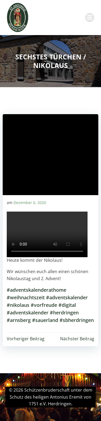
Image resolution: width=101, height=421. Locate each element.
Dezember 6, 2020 (29, 202)
